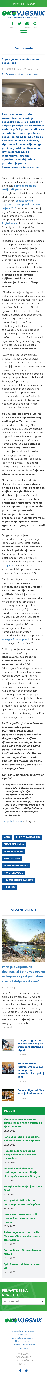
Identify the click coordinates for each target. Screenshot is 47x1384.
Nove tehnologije (23, 1341)
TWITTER (19, 25)
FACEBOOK (12, 25)
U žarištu (23, 1348)
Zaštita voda (23, 1335)
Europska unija (14, 844)
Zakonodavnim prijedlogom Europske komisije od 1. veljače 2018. (23, 205)
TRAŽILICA (35, 25)
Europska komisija (12, 821)
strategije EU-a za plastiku (16, 639)
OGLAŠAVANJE (18, 4)
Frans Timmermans (16, 866)
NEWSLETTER (27, 25)
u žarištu (10, 887)
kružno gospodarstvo (18, 880)
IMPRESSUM (24, 1354)
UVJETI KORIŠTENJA (23, 1361)
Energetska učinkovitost (23, 1338)
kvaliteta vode (13, 873)
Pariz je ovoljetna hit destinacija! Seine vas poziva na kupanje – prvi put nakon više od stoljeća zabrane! (23, 974)
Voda (7, 837)
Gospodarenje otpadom (23, 1331)
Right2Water (10, 223)
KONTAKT (31, 4)
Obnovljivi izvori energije (23, 1345)
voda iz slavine (13, 851)
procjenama (9, 565)
